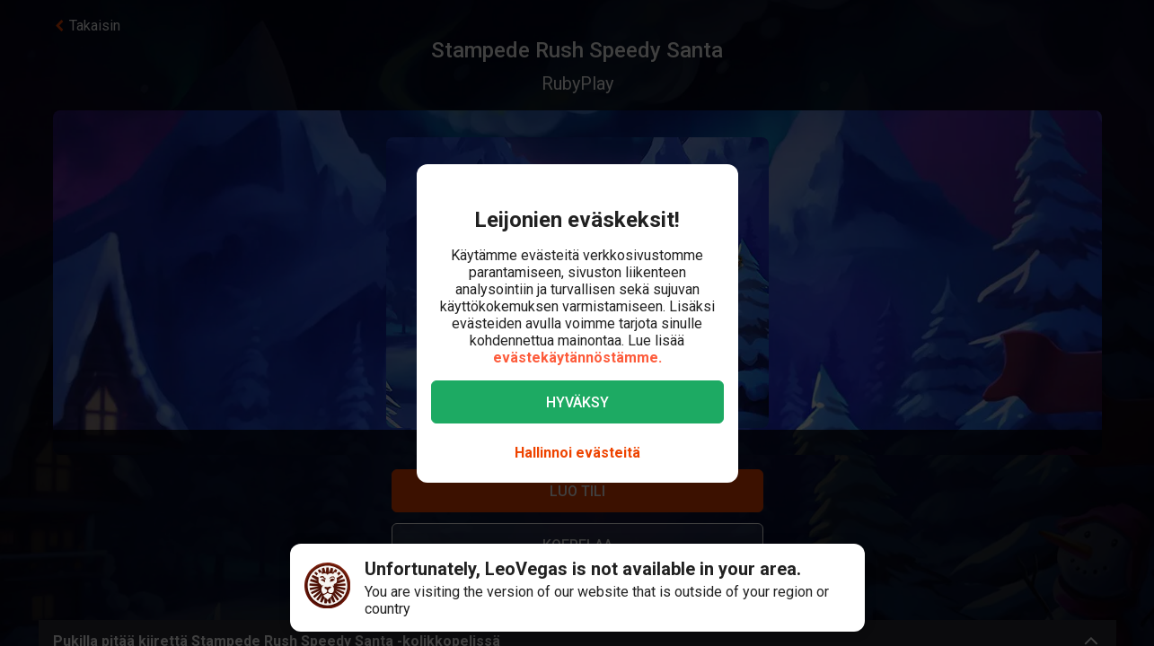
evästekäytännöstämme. (577, 357)
